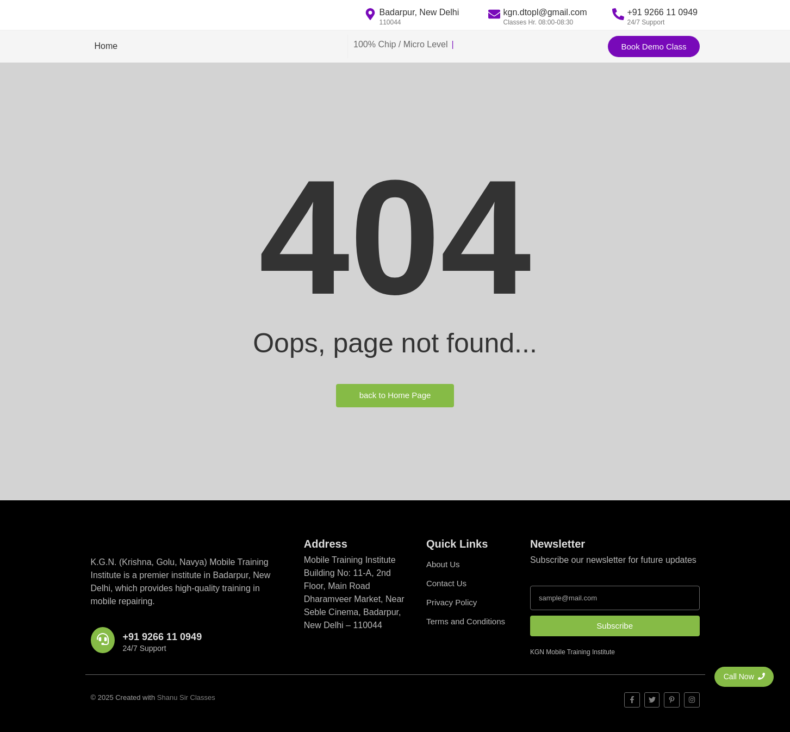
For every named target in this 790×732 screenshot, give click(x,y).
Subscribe (614, 625)
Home (106, 46)
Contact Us (446, 583)
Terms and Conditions (465, 621)
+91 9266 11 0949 (162, 636)
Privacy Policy (451, 602)
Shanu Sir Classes (186, 697)
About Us (443, 564)
